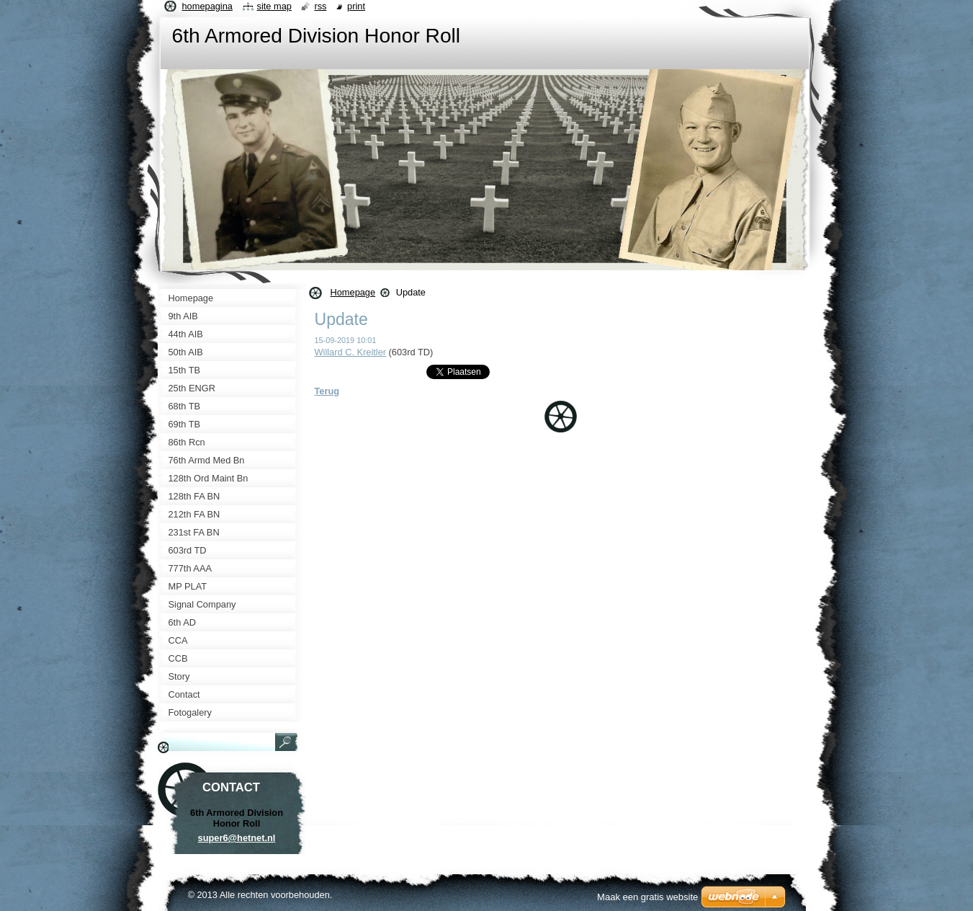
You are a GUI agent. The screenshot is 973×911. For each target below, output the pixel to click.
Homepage (353, 292)
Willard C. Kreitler (351, 352)
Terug (327, 391)
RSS (320, 6)
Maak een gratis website (647, 897)
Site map (274, 6)
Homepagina (207, 6)
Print (356, 6)
